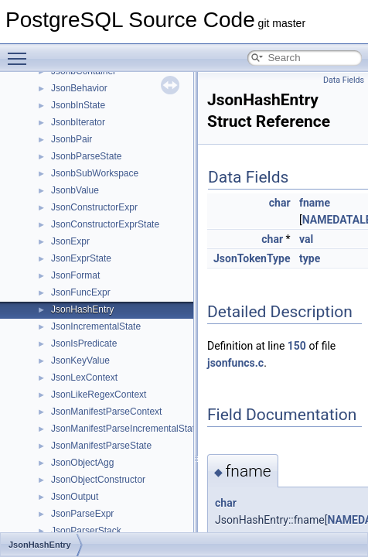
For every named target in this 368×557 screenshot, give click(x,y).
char (280, 202)
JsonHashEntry (82, 309)
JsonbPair (71, 139)
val (306, 239)
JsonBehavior (79, 88)
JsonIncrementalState (96, 326)
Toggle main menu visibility (21, 52)
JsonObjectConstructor (98, 479)
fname (314, 202)
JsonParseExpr (82, 513)
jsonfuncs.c (235, 363)
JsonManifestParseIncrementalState (125, 428)
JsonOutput (74, 496)
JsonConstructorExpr (94, 207)
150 (297, 346)
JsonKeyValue (80, 360)
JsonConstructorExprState (105, 224)
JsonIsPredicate (84, 343)
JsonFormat (75, 275)
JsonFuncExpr (81, 292)
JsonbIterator (78, 122)
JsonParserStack (86, 530)
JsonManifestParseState (101, 445)
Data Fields (343, 80)
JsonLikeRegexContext (98, 394)
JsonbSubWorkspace (94, 173)
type (309, 258)
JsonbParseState (86, 156)
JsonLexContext (84, 377)
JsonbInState (78, 105)
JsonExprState (81, 258)
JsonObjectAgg (82, 462)
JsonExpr (70, 241)
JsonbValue (75, 190)
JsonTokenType (252, 258)
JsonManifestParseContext (106, 411)
